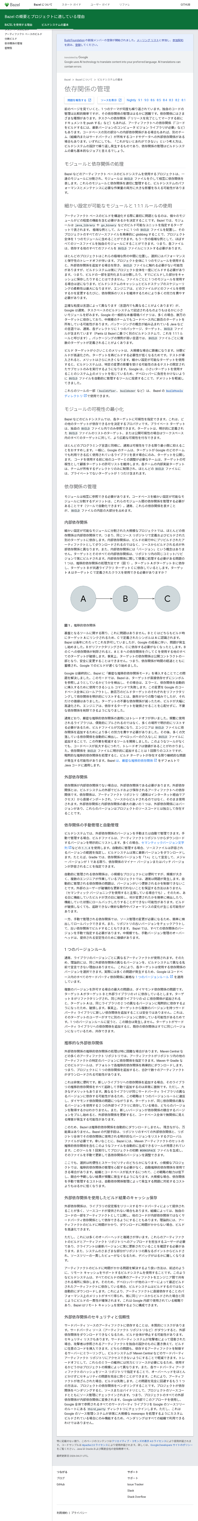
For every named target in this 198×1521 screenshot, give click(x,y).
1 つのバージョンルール (152, 977)
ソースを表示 (111, 100)
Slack (130, 1490)
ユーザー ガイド (100, 4)
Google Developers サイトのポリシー (171, 1445)
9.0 (146, 100)
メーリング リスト (148, 40)
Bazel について (84, 79)
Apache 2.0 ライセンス (95, 1445)
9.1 (140, 100)
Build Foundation (74, 40)
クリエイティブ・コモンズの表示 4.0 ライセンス (139, 1441)
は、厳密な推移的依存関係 (134, 761)
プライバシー (79, 1512)
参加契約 (177, 40)
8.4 (165, 100)
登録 (78, 44)
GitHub (185, 4)
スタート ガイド (71, 4)
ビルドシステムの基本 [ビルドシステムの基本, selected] (55, 24)
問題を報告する (79, 100)
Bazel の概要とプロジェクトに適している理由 (45, 16)
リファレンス (127, 4)
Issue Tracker (135, 1484)
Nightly (131, 100)
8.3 (171, 100)
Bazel (67, 79)
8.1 (184, 100)
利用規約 (62, 1512)
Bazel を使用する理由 (18, 24)
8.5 (159, 100)
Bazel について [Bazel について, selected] (43, 4)
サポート (132, 1478)
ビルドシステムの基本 (110, 79)
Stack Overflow (136, 1496)
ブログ (61, 1478)
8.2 (177, 100)
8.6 (153, 100)
